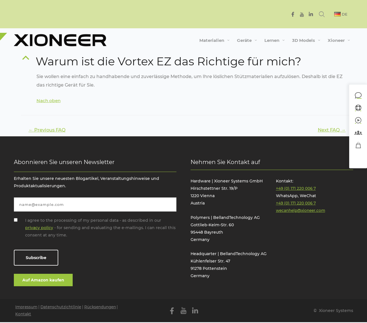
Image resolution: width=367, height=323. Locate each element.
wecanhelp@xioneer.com (302, 211)
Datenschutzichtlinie (63, 307)
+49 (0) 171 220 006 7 (296, 188)
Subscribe (36, 258)
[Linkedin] (316, 14)
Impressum (27, 307)
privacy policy (39, 228)
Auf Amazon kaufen (43, 280)
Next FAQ (330, 130)
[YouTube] (307, 14)
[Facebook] (298, 14)
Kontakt (24, 314)
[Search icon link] (328, 14)
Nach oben (49, 100)
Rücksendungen (105, 307)
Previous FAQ (48, 130)
